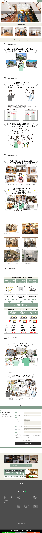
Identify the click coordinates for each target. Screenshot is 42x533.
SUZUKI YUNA (18, 504)
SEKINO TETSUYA (26, 500)
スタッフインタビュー (35, 498)
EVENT (5, 502)
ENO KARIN (25, 507)
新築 (4, 510)
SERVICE (5, 504)
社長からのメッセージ (35, 497)
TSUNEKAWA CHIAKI (19, 507)
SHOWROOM (13, 495)
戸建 (4, 496)
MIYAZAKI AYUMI (26, 506)
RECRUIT (35, 495)
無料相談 (35, 507)
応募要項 (34, 496)
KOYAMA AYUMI (25, 508)
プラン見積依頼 (35, 505)
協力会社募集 (18, 514)
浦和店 (11, 497)
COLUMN (35, 503)
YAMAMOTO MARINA (19, 508)
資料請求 (35, 506)
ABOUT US (19, 495)
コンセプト (18, 496)
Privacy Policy (21, 525)
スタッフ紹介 (18, 498)
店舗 (4, 498)
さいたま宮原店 (12, 498)
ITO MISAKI (25, 504)
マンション (5, 497)
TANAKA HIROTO (19, 512)
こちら (22, 437)
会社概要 (18, 497)
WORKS (5, 495)
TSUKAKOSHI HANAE (26, 505)
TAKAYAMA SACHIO (19, 500)
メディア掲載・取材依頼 (20, 515)
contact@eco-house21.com (5, 422)
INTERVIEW (6, 500)
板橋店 (11, 496)
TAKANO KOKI (18, 505)
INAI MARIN (18, 506)
